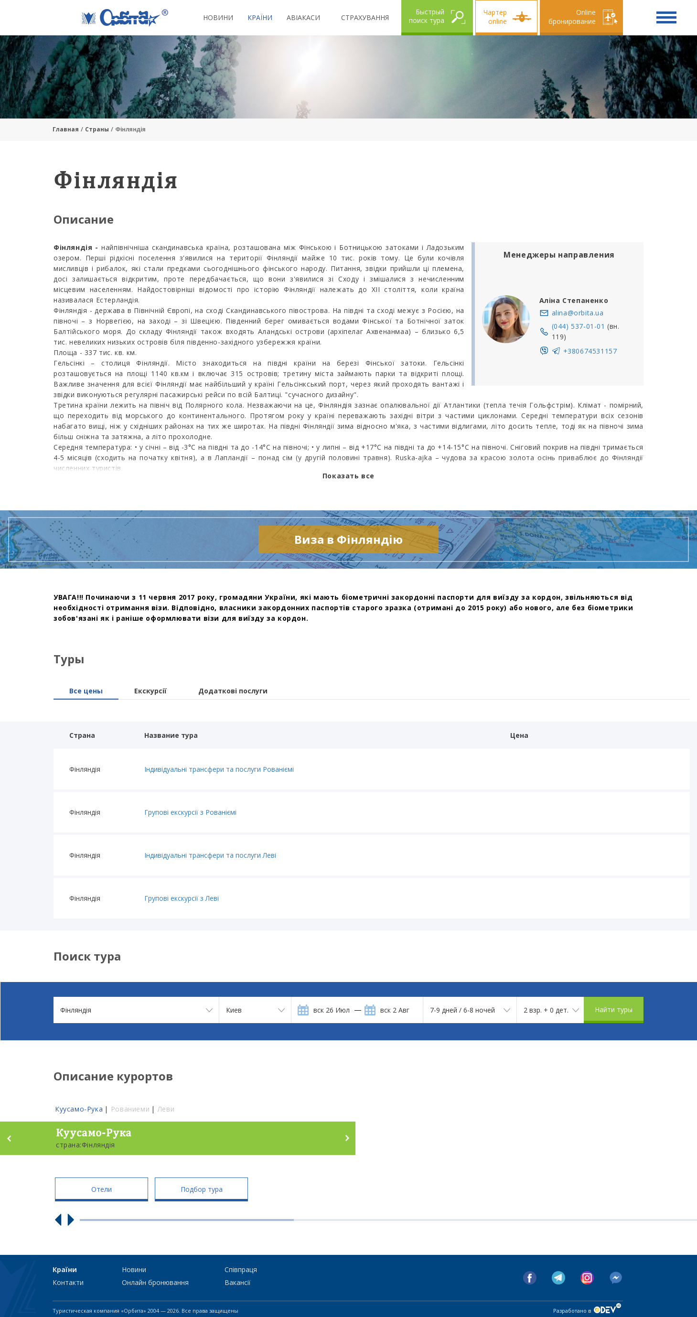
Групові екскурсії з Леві (181, 898)
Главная (66, 129)
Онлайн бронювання (155, 1282)
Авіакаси (303, 17)
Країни (259, 17)
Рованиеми (130, 1108)
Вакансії (238, 1282)
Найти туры (614, 1009)
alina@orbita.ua (578, 312)
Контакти (68, 1282)
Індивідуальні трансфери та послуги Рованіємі (219, 769)
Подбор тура (202, 1189)
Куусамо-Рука (79, 1108)
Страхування (365, 17)
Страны (97, 129)
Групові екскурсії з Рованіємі (190, 812)
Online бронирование (572, 17)
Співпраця (241, 1269)
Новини (218, 17)
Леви (166, 1108)
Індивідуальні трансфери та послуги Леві (210, 855)
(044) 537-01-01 (578, 326)
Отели (101, 1189)
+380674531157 (590, 351)
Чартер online (495, 17)
